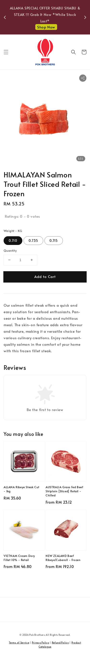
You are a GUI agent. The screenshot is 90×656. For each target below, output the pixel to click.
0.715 (53, 240)
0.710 (13, 240)
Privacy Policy (40, 642)
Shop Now (46, 26)
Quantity (10, 250)
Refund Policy (60, 642)
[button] (6, 52)
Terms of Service (19, 642)
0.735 (33, 240)
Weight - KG (13, 231)
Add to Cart (45, 276)
